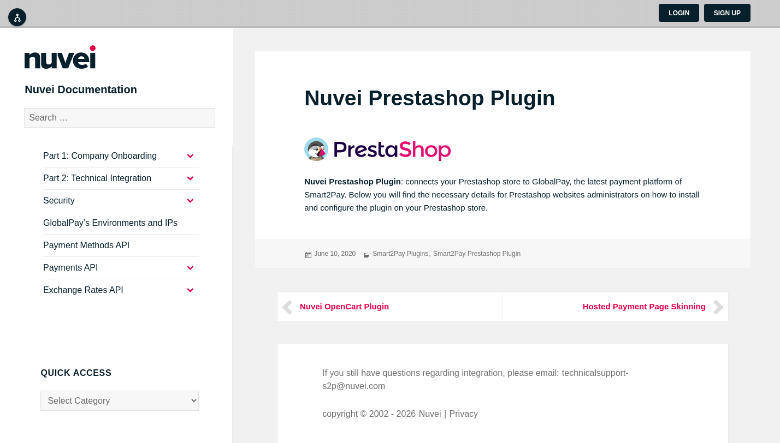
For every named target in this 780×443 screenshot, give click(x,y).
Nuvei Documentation (97, 95)
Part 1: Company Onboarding (100, 164)
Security (59, 208)
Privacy (464, 413)
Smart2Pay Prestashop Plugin (477, 254)
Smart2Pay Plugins (400, 254)
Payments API (70, 275)
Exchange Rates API (83, 298)
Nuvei (430, 413)
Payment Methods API (86, 253)
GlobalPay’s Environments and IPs (110, 231)
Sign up (727, 13)
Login (679, 13)
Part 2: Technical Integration (97, 186)
